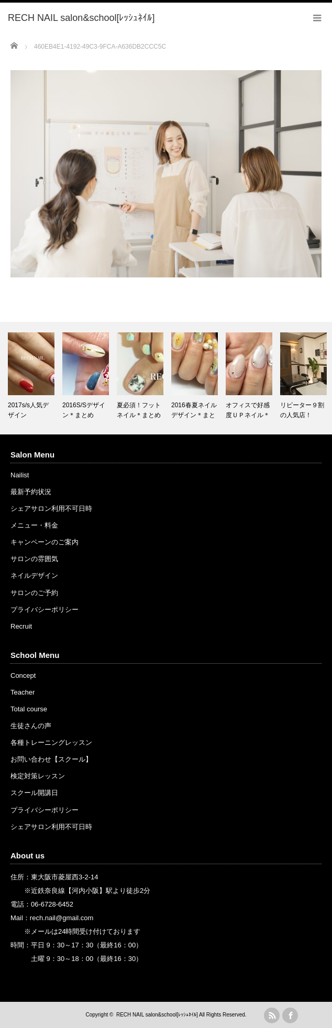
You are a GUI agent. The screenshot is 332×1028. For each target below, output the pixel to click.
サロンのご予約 (34, 593)
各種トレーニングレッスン (51, 742)
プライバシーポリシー (44, 609)
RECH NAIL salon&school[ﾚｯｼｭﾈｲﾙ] (157, 1015)
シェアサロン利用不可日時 (51, 508)
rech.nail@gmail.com (62, 918)
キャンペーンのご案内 (44, 542)
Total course (28, 709)
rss (272, 1015)
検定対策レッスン (37, 776)
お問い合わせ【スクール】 (51, 759)
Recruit (21, 626)
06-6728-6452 (52, 904)
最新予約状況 (30, 492)
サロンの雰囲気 (34, 559)
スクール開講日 (34, 793)
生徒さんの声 (30, 726)
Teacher (22, 692)
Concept (23, 675)
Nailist (19, 475)
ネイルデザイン (34, 575)
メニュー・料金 (34, 525)
